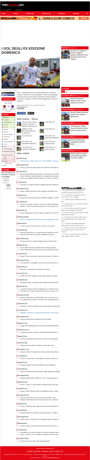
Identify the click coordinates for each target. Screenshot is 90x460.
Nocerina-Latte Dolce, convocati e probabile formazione (37, 234)
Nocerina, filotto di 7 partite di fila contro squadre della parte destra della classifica (45, 352)
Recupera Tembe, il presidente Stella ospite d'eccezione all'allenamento (42, 282)
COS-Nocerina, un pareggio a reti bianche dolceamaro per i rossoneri (41, 263)
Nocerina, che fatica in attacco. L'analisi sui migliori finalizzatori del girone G (43, 204)
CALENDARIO (44, 451)
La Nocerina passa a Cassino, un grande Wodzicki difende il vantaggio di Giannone (45, 332)
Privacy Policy (50, 448)
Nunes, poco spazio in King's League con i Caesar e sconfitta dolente (41, 178)
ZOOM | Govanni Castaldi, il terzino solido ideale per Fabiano (39, 276)
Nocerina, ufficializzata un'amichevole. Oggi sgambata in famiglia (40, 371)
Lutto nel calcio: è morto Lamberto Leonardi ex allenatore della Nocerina (29, 124)
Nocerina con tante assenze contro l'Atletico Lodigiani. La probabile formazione (44, 198)
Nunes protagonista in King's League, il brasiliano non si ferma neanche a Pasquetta (46, 213)
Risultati (8, 188)
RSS (62, 451)
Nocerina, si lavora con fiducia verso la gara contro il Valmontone (40, 306)
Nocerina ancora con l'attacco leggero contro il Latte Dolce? (38, 241)
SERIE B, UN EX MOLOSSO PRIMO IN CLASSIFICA (28, 131)
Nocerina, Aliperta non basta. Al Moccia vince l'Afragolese (37, 365)
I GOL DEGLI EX (50, 122)
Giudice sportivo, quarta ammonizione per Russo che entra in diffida (41, 426)
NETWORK (30, 451)
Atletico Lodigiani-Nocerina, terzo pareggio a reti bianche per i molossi (41, 191)
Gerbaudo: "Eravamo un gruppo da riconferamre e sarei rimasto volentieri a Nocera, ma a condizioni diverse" (53, 312)
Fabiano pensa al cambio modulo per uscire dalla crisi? (37, 345)
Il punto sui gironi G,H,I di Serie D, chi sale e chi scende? (37, 226)
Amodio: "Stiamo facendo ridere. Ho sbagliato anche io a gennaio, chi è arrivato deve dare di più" (49, 391)
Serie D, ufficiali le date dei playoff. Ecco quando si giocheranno (39, 176)
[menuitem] (87, 13)
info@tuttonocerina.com (53, 457)
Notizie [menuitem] (15, 13)
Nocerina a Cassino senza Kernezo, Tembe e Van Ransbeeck (39, 339)
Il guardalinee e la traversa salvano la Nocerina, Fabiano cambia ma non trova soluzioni (47, 432)
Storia (22, 105)
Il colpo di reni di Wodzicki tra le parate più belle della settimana (39, 326)
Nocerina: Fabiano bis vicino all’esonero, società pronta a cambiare (40, 219)
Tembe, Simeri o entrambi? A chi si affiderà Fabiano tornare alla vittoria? (42, 419)
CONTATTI (52, 451)
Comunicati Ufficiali (68, 95)
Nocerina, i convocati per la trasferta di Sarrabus (35, 269)
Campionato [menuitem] (30, 13)
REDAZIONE (37, 451)
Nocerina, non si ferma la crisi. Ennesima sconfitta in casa (38, 397)
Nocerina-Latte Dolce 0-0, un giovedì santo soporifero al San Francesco (42, 232)
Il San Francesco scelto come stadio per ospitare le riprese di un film (41, 358)
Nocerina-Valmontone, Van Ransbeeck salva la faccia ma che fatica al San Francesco (46, 297)
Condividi (21, 113)
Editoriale (65, 48)
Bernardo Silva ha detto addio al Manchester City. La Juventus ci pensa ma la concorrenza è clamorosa (73, 229)
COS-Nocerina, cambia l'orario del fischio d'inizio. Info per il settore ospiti (42, 291)
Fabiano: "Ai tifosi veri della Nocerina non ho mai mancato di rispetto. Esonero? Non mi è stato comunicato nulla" (54, 206)
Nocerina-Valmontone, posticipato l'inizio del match (35, 319)
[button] (8, 185)
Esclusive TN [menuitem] (46, 13)
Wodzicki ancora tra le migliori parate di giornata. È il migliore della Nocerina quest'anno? (47, 413)
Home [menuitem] (3, 13)
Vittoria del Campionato (6, 179)
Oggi (63, 91)
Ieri (66, 91)
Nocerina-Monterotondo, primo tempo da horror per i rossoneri (39, 399)
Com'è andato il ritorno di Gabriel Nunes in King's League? (38, 247)
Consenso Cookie (40, 448)
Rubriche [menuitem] (76, 13)
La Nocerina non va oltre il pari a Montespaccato (35, 441)
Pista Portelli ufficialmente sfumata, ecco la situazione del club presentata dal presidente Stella (49, 249)
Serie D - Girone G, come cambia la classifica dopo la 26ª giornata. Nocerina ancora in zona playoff (50, 384)
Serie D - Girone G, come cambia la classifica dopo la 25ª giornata (40, 434)
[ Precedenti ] (8, 110)
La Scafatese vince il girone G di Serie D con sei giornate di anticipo (41, 299)
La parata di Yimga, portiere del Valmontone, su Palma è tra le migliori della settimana (46, 289)
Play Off (5, 182)
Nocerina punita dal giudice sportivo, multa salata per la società (39, 174)
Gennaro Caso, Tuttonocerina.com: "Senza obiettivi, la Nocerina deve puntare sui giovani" (47, 161)
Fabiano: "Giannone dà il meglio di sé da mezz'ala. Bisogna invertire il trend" (43, 406)
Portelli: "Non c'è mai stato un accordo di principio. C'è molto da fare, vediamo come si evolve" (49, 256)
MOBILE (58, 451)
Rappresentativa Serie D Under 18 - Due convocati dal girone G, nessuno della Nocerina (47, 378)
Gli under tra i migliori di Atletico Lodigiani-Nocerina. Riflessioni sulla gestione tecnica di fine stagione (51, 184)
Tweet (31, 113)
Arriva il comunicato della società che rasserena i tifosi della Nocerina (41, 167)
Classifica (5, 114)
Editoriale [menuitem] (62, 13)
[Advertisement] (45, 34)
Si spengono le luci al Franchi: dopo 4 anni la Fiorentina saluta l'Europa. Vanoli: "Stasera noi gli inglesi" (74, 219)
